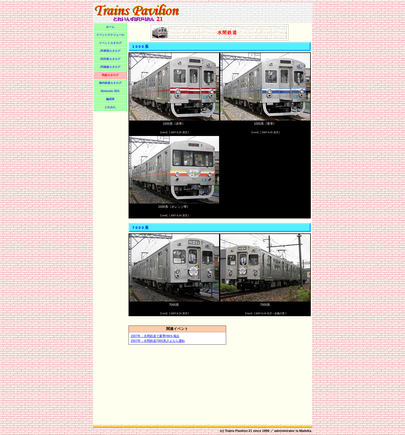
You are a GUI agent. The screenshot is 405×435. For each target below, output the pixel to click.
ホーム (110, 26)
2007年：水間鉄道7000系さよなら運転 (158, 340)
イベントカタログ (110, 42)
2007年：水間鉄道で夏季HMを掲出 (155, 336)
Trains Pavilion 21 (238, 430)
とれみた (110, 107)
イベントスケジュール (110, 34)
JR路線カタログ (110, 66)
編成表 (110, 99)
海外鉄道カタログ (110, 82)
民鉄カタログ (110, 75)
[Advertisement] (247, 12)
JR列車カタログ (110, 59)
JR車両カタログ (110, 50)
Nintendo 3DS (110, 91)
